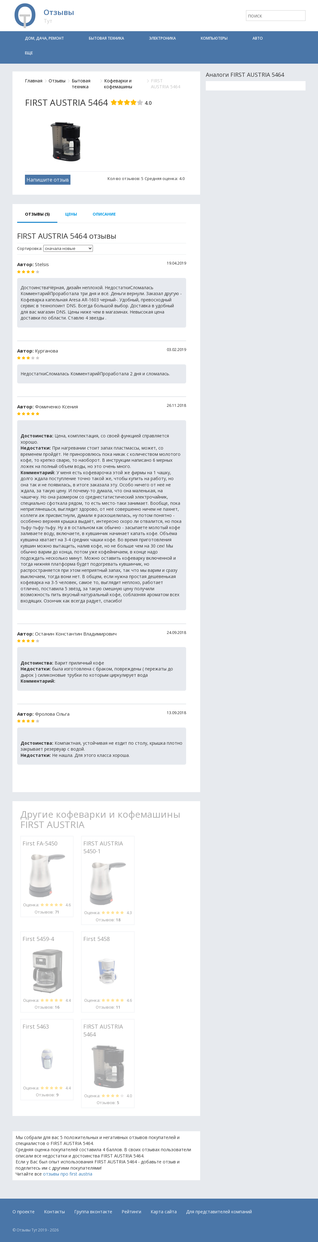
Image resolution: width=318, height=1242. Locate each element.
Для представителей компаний (219, 1212)
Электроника (162, 38)
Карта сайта (164, 1212)
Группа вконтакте (93, 1212)
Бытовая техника (106, 38)
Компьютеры (214, 38)
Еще (29, 53)
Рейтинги (131, 1212)
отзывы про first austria (67, 1174)
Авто (258, 38)
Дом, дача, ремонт (44, 38)
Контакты (54, 1212)
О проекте (23, 1212)
